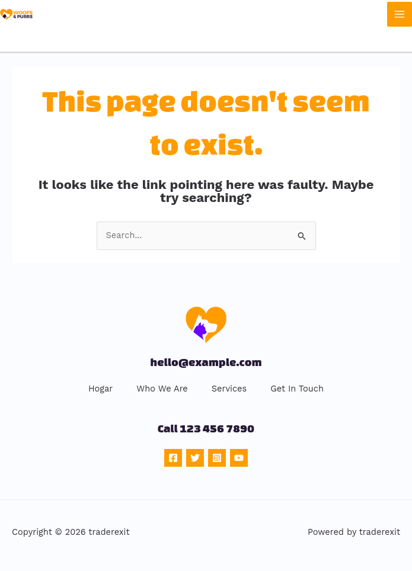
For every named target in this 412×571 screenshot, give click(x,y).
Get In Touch (297, 388)
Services (229, 388)
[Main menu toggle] (399, 14)
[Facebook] (173, 458)
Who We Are (161, 388)
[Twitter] (195, 458)
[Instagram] (217, 458)
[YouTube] (239, 458)
